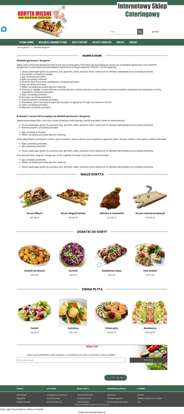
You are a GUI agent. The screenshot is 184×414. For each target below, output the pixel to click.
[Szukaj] (140, 32)
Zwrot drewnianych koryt (117, 402)
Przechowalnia (83, 402)
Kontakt (140, 395)
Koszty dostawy (53, 398)
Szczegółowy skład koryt (57, 395)
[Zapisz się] (148, 360)
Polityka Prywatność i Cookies (149, 398)
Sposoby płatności (54, 402)
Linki (139, 402)
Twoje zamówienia (85, 395)
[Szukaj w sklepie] (125, 31)
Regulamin (21, 398)
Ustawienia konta (84, 398)
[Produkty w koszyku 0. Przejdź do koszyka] (155, 31)
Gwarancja (111, 395)
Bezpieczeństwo (23, 402)
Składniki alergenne (115, 398)
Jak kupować (22, 395)
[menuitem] (26, 42)
